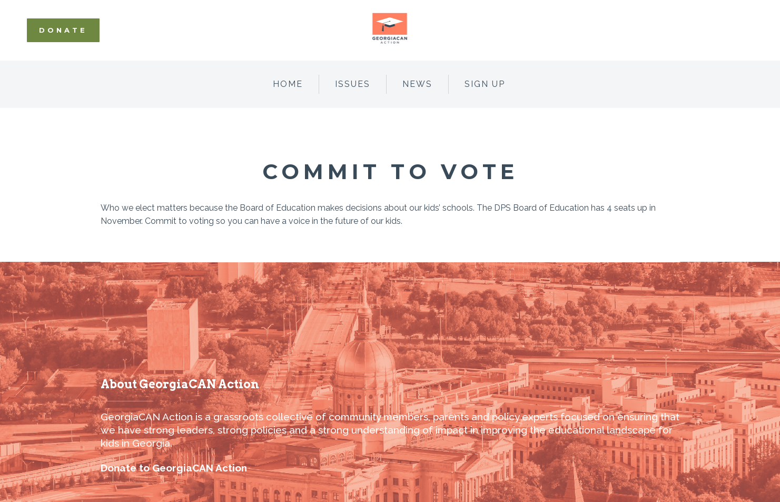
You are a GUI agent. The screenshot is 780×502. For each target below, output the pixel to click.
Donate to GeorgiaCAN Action (174, 468)
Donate (63, 30)
